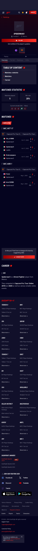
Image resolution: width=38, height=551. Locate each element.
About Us (4, 510)
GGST (21, 371)
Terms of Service (6, 502)
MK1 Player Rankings (26, 308)
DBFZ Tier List (24, 362)
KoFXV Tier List (6, 430)
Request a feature (15, 510)
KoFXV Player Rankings (8, 426)
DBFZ (21, 354)
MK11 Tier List (24, 446)
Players (11, 513)
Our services (15, 506)
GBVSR (22, 321)
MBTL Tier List (24, 430)
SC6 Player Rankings (7, 391)
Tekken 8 (5, 305)
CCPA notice (5, 506)
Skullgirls (24, 387)
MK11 (22, 439)
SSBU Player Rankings (26, 341)
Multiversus (24, 404)
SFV (3, 439)
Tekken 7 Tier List (6, 362)
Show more (6, 316)
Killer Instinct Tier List (8, 413)
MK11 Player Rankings (26, 443)
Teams (18, 513)
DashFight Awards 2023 (8, 464)
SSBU (21, 338)
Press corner (25, 506)
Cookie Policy (29, 502)
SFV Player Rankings (7, 443)
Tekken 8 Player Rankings (9, 308)
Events (3, 513)
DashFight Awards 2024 (7, 459)
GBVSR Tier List (24, 329)
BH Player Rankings (7, 374)
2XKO (3, 338)
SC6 (3, 387)
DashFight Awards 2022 (8, 467)
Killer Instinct (7, 404)
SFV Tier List (5, 446)
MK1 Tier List (23, 312)
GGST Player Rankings (26, 374)
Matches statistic (11, 73)
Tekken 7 (5, 354)
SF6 (3, 321)
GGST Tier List (24, 378)
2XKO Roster (5, 341)
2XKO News (5, 345)
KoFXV (4, 422)
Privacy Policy (18, 502)
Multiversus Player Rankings (28, 407)
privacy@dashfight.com (8, 531)
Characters (26, 513)
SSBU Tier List (24, 345)
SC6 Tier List (5, 395)
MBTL (22, 422)
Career (7, 80)
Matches (8, 76)
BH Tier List (5, 378)
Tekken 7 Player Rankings (9, 358)
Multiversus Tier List (25, 411)
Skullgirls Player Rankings (27, 391)
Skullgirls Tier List (25, 395)
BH (3, 371)
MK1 (21, 305)
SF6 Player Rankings (7, 325)
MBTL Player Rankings (26, 426)
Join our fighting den (12, 474)
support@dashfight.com (8, 524)
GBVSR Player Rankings (26, 325)
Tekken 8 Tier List (6, 312)
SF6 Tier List (5, 329)
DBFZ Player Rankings (26, 358)
